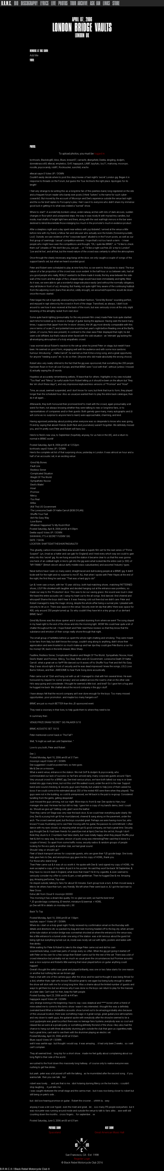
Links (106, 3)
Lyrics (44, 3)
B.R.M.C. (6, 3)
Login (87, 1158)
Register (78, 1158)
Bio (16, 3)
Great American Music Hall (109, 1132)
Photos (63, 3)
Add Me (34, 55)
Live (53, 3)
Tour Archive (78, 3)
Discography (29, 3)
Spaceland (55, 1132)
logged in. (99, 153)
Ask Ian (95, 3)
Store (115, 3)
